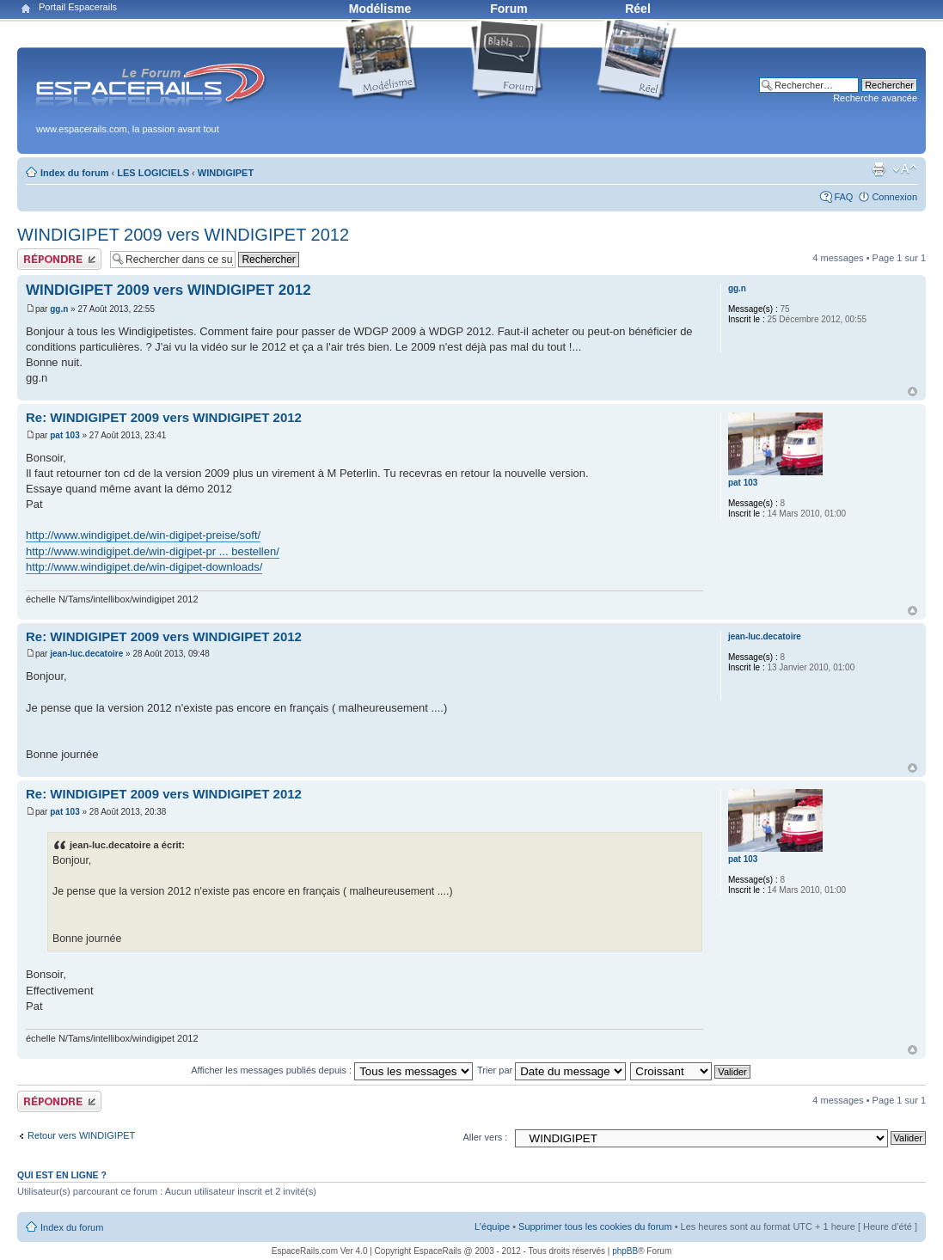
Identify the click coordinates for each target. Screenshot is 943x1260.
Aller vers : (484, 1137)
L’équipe (492, 1226)
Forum (509, 8)
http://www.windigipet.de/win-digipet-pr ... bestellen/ (152, 551)
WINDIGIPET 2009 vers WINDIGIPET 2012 (183, 234)
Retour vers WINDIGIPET (81, 1135)
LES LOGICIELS (153, 173)
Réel (638, 8)
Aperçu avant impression (878, 169)
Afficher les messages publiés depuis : (332, 1070)
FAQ (843, 197)
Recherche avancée (875, 98)
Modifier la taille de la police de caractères (904, 169)
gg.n (59, 309)
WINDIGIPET (226, 173)
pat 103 (64, 435)
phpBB (625, 1251)
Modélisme (380, 8)
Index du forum (74, 173)
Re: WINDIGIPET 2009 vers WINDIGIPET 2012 (164, 417)
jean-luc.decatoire (86, 653)
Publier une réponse (59, 259)
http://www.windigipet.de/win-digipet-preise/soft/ (143, 535)
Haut (912, 391)
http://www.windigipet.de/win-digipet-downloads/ (144, 566)
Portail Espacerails (78, 7)
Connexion (894, 197)
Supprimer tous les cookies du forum (595, 1226)
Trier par (551, 1070)
